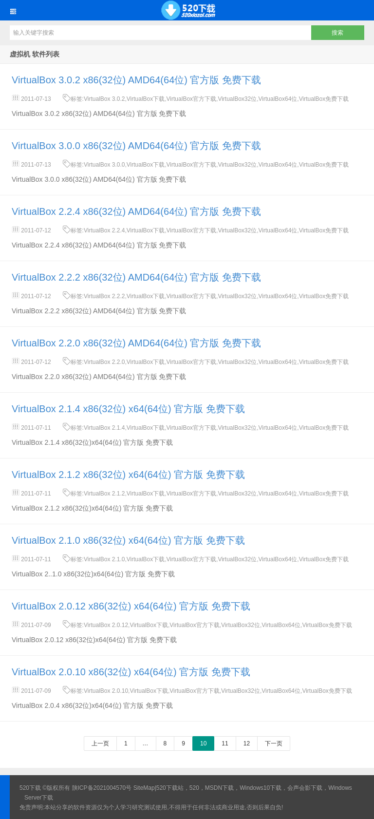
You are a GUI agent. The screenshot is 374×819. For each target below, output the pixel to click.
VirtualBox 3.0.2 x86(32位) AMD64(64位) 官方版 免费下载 (136, 80)
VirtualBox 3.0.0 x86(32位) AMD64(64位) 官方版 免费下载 (136, 145)
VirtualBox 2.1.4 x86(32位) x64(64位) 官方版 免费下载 (128, 408)
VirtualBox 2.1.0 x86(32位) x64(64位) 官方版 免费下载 (128, 540)
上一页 (100, 743)
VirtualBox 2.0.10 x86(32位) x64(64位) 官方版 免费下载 (131, 672)
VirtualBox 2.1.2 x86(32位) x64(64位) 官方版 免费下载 (128, 474)
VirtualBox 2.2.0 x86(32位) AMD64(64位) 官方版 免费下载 (136, 343)
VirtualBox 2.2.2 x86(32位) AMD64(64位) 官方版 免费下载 (136, 277)
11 (225, 743)
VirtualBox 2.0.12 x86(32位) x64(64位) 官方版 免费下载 (131, 606)
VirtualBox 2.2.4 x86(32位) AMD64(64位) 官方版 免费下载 (136, 211)
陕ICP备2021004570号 (102, 787)
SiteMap (144, 787)
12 (246, 743)
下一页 (273, 743)
